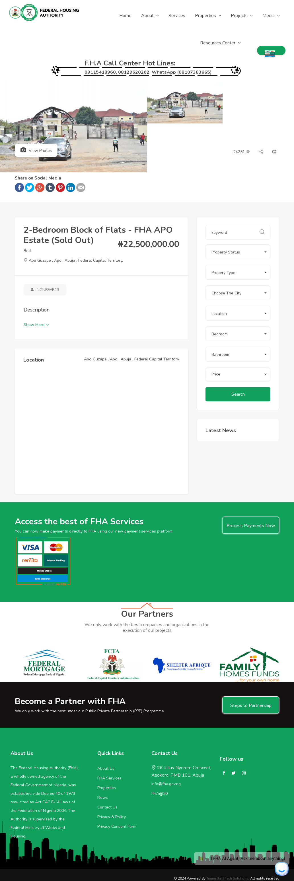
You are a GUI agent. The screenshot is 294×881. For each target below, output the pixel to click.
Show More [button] (36, 324)
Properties (106, 788)
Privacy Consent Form (116, 826)
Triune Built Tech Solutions (227, 878)
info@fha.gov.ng (166, 784)
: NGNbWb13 (45, 289)
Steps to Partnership (251, 705)
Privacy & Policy (111, 817)
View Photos (36, 150)
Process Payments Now (251, 526)
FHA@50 (159, 793)
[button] (237, 251)
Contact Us (107, 807)
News (102, 797)
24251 (241, 151)
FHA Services (109, 778)
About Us (105, 768)
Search (238, 394)
